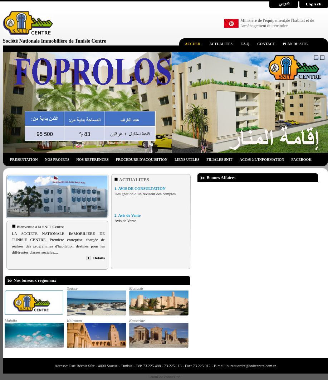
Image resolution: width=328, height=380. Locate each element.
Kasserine (158, 333)
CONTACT (266, 44)
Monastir (158, 301)
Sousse (96, 301)
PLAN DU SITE (295, 44)
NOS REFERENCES (93, 160)
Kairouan (96, 333)
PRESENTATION (24, 160)
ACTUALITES (220, 44)
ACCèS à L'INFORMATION (262, 160)
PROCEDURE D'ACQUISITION (141, 160)
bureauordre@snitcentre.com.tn (251, 366)
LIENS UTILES (187, 160)
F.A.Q (244, 44)
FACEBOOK (302, 160)
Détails (99, 258)
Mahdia (34, 333)
